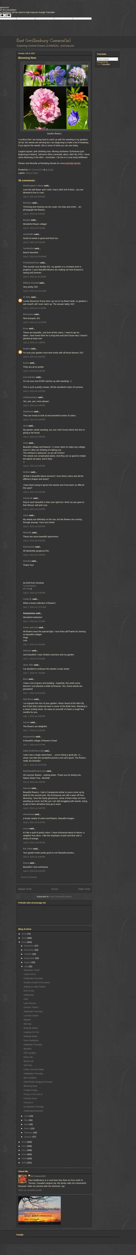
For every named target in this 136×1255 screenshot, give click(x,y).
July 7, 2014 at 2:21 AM (34, 621)
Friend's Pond (30, 1098)
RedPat (26, 348)
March (27, 1128)
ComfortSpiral (29, 586)
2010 (24, 1154)
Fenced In (28, 1102)
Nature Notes (32, 173)
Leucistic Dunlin (31, 1015)
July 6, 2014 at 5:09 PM (34, 437)
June (26, 1116)
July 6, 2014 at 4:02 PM (34, 357)
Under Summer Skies (34, 1069)
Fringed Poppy (30, 1090)
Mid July (27, 1024)
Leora (26, 828)
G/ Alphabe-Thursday (34, 1107)
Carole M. (28, 498)
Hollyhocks (29, 995)
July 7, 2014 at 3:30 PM (34, 730)
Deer (26, 999)
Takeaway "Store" (32, 970)
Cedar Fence (30, 974)
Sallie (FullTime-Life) (33, 751)
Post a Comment (29, 877)
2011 (24, 1150)
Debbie (26, 472)
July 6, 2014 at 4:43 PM (34, 391)
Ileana (26, 863)
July (26, 966)
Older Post (84, 889)
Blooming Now (30, 1086)
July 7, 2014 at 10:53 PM (34, 765)
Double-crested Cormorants (37, 982)
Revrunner (28, 314)
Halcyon (27, 650)
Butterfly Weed (31, 1028)
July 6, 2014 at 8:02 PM (34, 526)
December (29, 946)
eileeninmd (28, 814)
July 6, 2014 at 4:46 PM (34, 419)
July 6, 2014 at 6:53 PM (34, 509)
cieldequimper (30, 397)
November (29, 950)
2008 (24, 1162)
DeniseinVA (29, 547)
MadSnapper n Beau (33, 185)
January (28, 1137)
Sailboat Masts (31, 1036)
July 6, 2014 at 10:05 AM (34, 256)
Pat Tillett (28, 849)
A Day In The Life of (33, 1094)
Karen (26, 363)
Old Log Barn (30, 1053)
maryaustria (29, 736)
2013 (24, 1142)
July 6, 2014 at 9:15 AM (34, 228)
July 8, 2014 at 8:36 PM (34, 842)
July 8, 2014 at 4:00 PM (34, 782)
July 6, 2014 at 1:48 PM (34, 342)
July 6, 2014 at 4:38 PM (34, 371)
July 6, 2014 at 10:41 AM (34, 291)
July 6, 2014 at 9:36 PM (34, 593)
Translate (103, 64)
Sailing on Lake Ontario (35, 986)
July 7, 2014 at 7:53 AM (34, 673)
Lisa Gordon (29, 377)
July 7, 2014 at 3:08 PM (34, 716)
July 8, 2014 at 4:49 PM (34, 808)
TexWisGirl (28, 248)
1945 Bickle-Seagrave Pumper (38, 1082)
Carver (26, 722)
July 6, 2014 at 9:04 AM (34, 196)
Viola (25, 443)
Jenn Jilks (28, 665)
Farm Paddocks (31, 1040)
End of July (29, 991)
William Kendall (31, 283)
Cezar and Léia (30, 627)
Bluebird (27, 1049)
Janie (25, 515)
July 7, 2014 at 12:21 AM (34, 607)
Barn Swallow (30, 1078)
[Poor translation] (7, 15)
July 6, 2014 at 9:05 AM (34, 214)
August (27, 962)
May (26, 1120)
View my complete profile (30, 1190)
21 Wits (26, 297)
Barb (25, 679)
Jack (25, 426)
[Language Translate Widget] (107, 59)
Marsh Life (28, 1061)
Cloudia (27, 561)
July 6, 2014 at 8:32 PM (34, 540)
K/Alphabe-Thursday (33, 978)
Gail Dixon (28, 699)
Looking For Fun (31, 1032)
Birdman (27, 203)
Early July (28, 1057)
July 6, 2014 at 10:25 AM (34, 277)
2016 (24, 934)
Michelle (27, 532)
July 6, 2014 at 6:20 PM (34, 492)
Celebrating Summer (33, 1111)
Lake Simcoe (30, 1003)
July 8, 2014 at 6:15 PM (34, 822)
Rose (25, 328)
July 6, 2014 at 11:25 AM (34, 308)
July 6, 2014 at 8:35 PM (34, 555)
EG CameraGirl (38, 1176)
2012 (24, 1146)
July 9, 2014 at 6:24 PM (34, 871)
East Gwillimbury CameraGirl (44, 40)
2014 (24, 942)
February (28, 1132)
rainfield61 (28, 234)
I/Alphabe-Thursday (33, 1044)
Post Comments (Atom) (61, 896)
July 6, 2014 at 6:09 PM (34, 466)
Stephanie (28, 411)
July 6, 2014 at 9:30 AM (34, 242)
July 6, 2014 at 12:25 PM (34, 322)
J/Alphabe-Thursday (33, 1011)
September (29, 958)
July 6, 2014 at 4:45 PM (34, 405)
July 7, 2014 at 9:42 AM (34, 693)
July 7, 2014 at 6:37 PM (34, 744)
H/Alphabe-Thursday (33, 1073)
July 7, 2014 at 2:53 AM (34, 644)
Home (54, 889)
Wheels (27, 1020)
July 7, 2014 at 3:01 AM (34, 658)
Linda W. (27, 599)
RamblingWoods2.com (34, 771)
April (26, 1124)
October (28, 954)
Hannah (27, 788)
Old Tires (28, 1065)
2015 (24, 938)
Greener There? (31, 1007)
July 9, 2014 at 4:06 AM (34, 857)
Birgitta (26, 220)
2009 (24, 1158)
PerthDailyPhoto (31, 262)
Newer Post (24, 889)
